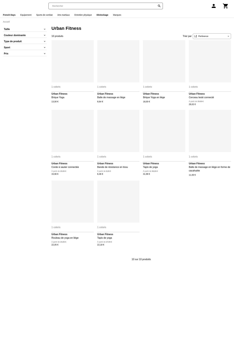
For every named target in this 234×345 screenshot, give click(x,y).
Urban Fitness (59, 94)
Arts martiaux (63, 15)
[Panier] (226, 6)
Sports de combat (44, 15)
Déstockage (102, 15)
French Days (9, 15)
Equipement (25, 15)
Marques (117, 15)
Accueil (6, 22)
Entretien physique (83, 15)
